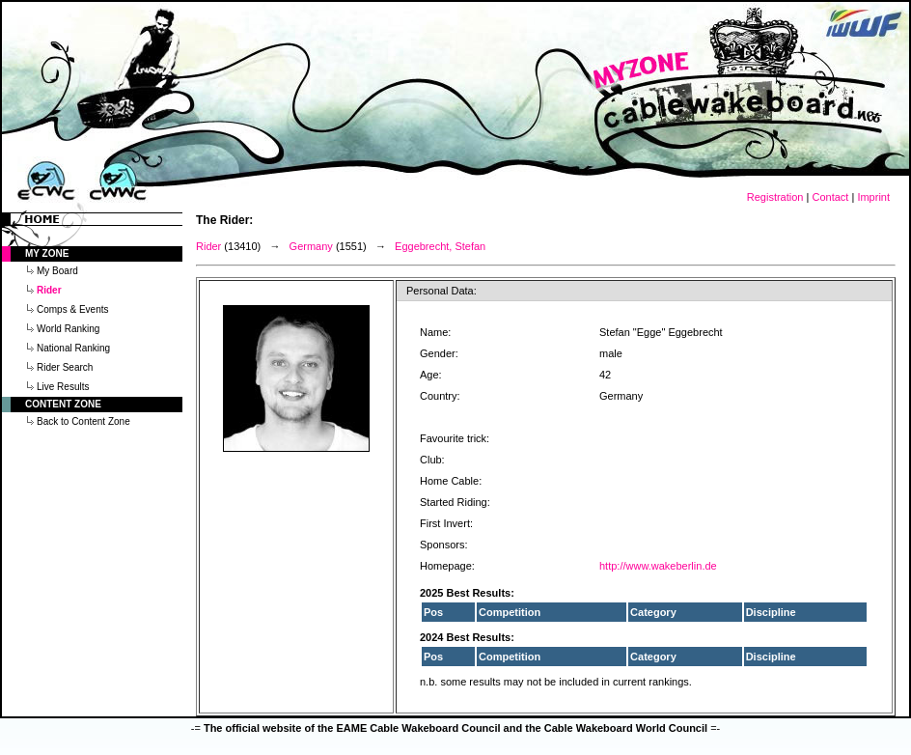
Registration (775, 197)
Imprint (873, 197)
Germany (311, 246)
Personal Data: (441, 290)
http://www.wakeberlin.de (658, 566)
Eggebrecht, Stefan (440, 246)
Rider (208, 246)
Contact (830, 197)
